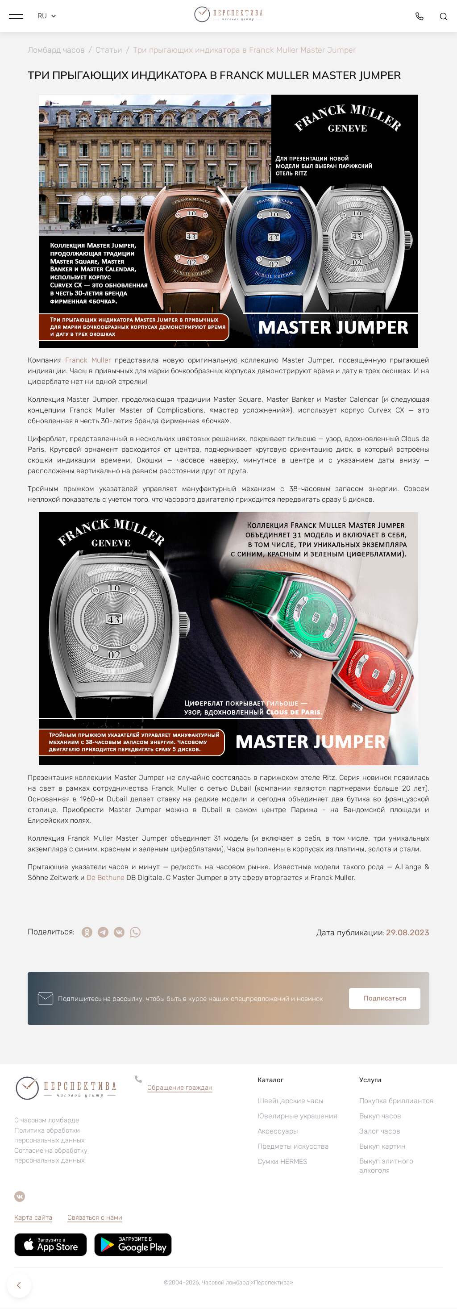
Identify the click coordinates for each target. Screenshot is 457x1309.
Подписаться (385, 999)
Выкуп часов (380, 1116)
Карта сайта (33, 1218)
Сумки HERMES (282, 1162)
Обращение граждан (179, 1088)
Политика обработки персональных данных (49, 1136)
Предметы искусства (293, 1146)
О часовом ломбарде (46, 1121)
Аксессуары (278, 1131)
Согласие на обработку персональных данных (50, 1156)
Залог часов (379, 1131)
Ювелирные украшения (297, 1116)
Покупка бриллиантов (396, 1101)
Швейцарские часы (291, 1101)
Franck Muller (88, 360)
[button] (16, 15)
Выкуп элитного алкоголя (386, 1166)
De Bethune (106, 878)
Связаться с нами (94, 1218)
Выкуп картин (382, 1146)
